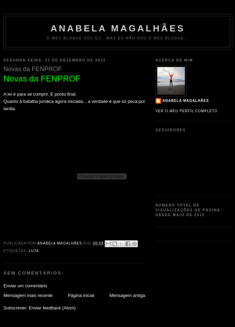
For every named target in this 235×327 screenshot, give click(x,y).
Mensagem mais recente (28, 295)
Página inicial (81, 295)
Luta (34, 251)
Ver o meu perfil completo (187, 111)
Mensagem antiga (127, 295)
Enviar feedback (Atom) (52, 307)
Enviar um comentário (25, 285)
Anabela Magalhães (117, 28)
